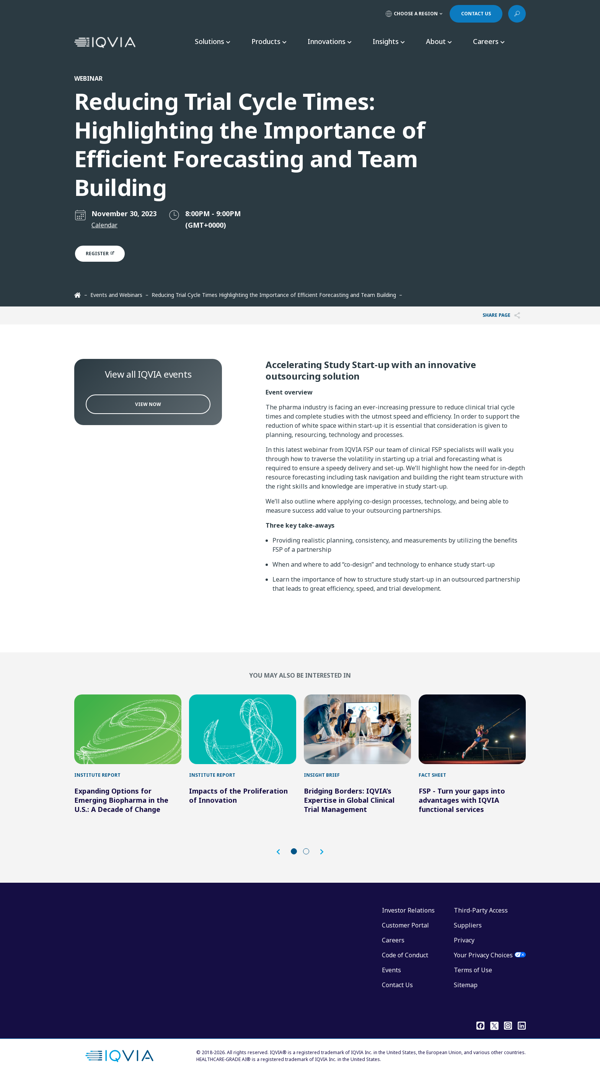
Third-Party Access (481, 910)
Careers (393, 940)
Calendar (104, 225)
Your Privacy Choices (483, 955)
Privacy (464, 940)
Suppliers (468, 925)
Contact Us (397, 985)
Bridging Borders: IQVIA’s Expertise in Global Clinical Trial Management (349, 800)
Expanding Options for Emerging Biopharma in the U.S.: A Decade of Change (121, 800)
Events (391, 970)
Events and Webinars (116, 294)
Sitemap (466, 985)
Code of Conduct (405, 955)
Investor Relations (408, 910)
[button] (282, 852)
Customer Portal (405, 925)
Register (104, 253)
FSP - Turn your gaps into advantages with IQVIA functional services (462, 800)
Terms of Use (473, 970)
